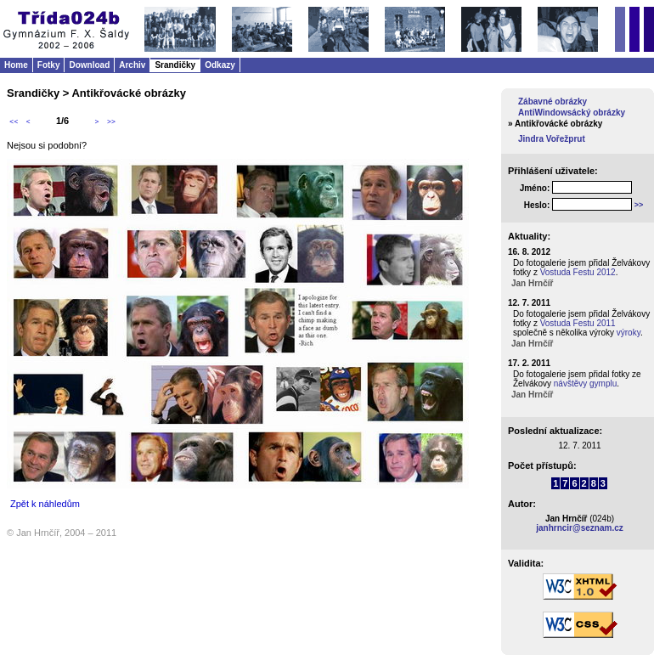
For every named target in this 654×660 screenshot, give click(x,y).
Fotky (48, 65)
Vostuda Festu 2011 (578, 323)
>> (111, 121)
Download (89, 65)
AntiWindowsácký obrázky (571, 112)
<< (13, 121)
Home (16, 65)
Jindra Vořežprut (551, 139)
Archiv (132, 65)
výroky (628, 332)
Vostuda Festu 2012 (578, 272)
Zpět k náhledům (45, 504)
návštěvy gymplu (585, 383)
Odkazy (220, 65)
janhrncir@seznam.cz (579, 528)
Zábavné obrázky (552, 101)
